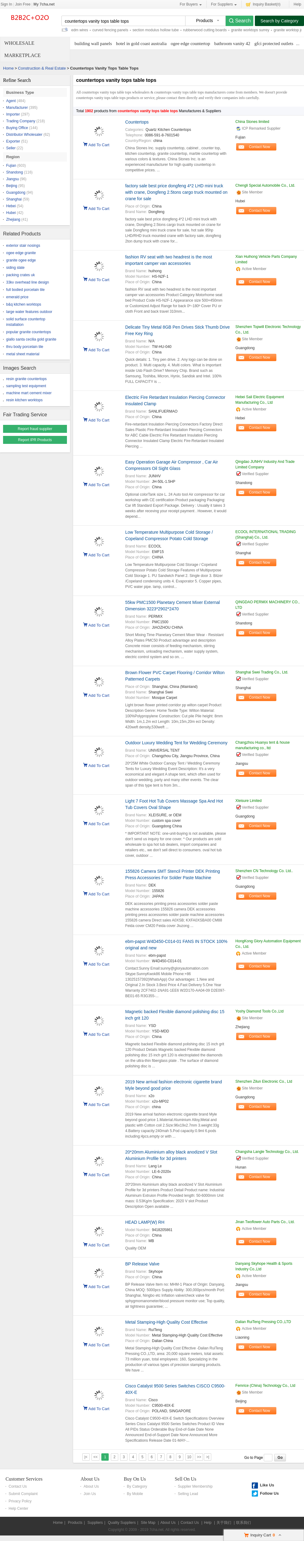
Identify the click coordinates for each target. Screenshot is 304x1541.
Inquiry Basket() (263, 4)
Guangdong (15, 192)
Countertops (137, 122)
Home (8, 68)
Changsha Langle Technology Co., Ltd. (267, 1152)
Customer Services (24, 1479)
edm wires (79, 30)
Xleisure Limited (249, 801)
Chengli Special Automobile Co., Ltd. (265, 185)
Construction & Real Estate (42, 68)
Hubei (11, 213)
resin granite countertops (26, 379)
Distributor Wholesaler (24, 134)
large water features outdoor (29, 312)
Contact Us (18, 1486)
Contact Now (259, 147)
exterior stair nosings (23, 245)
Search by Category (279, 20)
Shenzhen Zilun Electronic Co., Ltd (264, 1081)
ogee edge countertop (190, 43)
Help (297, 4)
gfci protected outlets (273, 43)
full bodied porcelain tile (25, 290)
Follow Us (269, 1493)
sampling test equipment (26, 386)
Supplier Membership (195, 1486)
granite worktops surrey (250, 30)
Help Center (18, 1508)
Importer (13, 114)
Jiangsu (12, 179)
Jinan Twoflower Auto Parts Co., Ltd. (265, 1222)
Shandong (14, 172)
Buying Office (17, 128)
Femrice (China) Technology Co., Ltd (265, 1385)
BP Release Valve (142, 1263)
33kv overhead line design (27, 282)
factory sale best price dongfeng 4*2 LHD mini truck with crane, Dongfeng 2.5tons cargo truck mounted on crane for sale (176, 192)
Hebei (11, 206)
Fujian (11, 165)
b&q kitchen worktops (23, 304)
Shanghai (14, 199)
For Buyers (191, 4)
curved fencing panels (110, 30)
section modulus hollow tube (155, 30)
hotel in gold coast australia (141, 43)
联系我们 (243, 1522)
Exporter (13, 141)
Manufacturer (17, 107)
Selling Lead (188, 1494)
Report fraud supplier (35, 429)
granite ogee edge (21, 260)
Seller (11, 148)
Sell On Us (185, 1479)
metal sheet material (22, 354)
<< (95, 1457)
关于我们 (223, 1522)
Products (75, 1522)
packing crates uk (20, 275)
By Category (137, 1486)
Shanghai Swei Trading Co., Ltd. (262, 672)
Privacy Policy (20, 1501)
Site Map (148, 1522)
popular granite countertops (28, 332)
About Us (89, 1479)
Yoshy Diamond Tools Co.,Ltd (260, 1011)
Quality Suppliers (122, 1522)
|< (86, 1457)
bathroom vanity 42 (232, 43)
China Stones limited (252, 122)
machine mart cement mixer (29, 393)
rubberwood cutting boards (205, 30)
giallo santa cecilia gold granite (31, 339)
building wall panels (93, 43)
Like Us (267, 1485)
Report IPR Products (35, 440)
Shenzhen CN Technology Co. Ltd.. (264, 871)
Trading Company (20, 121)
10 (189, 1457)
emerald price (17, 297)
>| (207, 1457)
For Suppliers (224, 4)
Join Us (90, 1494)
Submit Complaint (23, 1494)
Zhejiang (13, 219)
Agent (11, 101)
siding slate (15, 267)
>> (199, 1457)
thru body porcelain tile (24, 347)
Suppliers (95, 1522)
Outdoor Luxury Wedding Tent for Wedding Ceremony (176, 742)
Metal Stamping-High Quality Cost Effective (166, 1322)
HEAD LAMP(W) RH (145, 1222)
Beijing (11, 186)
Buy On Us (135, 1479)
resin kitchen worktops (24, 400)
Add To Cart (98, 144)
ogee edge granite (21, 253)
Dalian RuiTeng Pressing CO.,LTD (263, 1322)
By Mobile (135, 1494)
